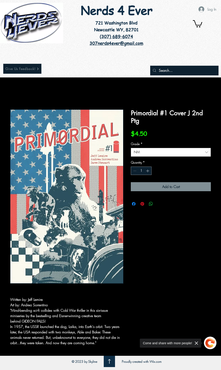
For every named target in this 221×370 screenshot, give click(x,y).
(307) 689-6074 (116, 37)
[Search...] (184, 70)
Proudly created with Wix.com (141, 361)
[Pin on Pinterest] (142, 204)
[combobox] (171, 152)
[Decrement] (134, 171)
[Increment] (148, 171)
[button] (197, 23)
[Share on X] (159, 204)
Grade (137, 144)
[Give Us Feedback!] (22, 69)
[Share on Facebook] (133, 204)
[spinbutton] (141, 171)
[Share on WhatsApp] (151, 204)
